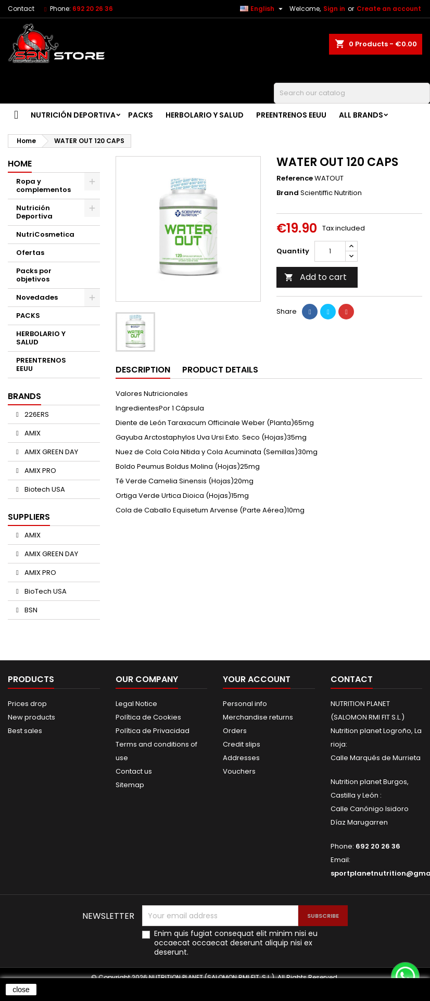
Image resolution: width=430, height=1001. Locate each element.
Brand (287, 193)
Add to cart (315, 277)
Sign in (334, 8)
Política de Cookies (148, 717)
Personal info (245, 704)
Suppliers (29, 517)
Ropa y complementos (43, 185)
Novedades (37, 297)
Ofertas (30, 253)
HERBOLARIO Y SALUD (205, 115)
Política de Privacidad (152, 731)
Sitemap (130, 785)
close (21, 989)
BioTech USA (45, 591)
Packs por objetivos (34, 275)
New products (31, 717)
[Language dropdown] (262, 9)
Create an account (389, 8)
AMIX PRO (39, 471)
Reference (294, 178)
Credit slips (241, 744)
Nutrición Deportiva (73, 115)
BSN (30, 610)
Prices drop (27, 704)
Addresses (241, 758)
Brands (24, 396)
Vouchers (239, 771)
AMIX (32, 433)
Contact (21, 8)
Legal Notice (136, 704)
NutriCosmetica (45, 234)
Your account (256, 679)
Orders (235, 731)
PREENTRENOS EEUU (291, 115)
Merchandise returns (258, 717)
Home (20, 164)
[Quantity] (330, 251)
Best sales (25, 731)
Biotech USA (44, 489)
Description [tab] (143, 370)
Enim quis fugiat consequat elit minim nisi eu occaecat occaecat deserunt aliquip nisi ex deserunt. (236, 943)
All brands (361, 115)
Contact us (134, 771)
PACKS (140, 115)
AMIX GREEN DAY (50, 452)
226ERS (36, 414)
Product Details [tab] (220, 370)
